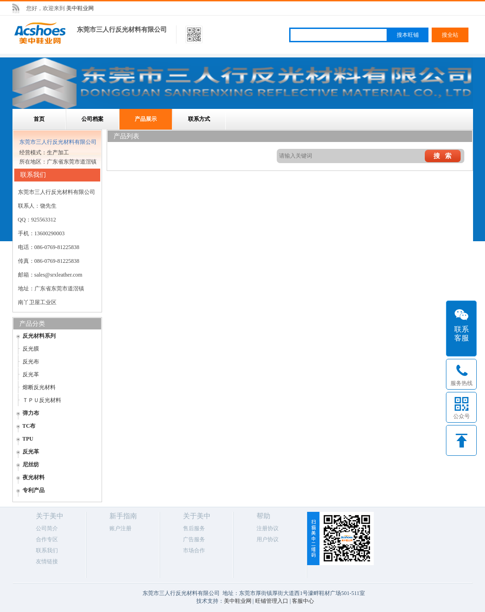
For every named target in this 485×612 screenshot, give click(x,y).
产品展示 (146, 119)
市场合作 (194, 550)
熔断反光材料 (39, 387)
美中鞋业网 (80, 8)
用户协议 (268, 539)
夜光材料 (34, 477)
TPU (28, 439)
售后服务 (194, 528)
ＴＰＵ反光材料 (42, 400)
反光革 (31, 374)
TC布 (29, 426)
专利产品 (34, 490)
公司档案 (92, 119)
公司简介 (47, 528)
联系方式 (199, 119)
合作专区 (47, 539)
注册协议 (268, 528)
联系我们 (47, 550)
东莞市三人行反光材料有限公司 (122, 29)
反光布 (31, 361)
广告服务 (194, 539)
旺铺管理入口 (271, 601)
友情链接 (47, 561)
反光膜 (31, 349)
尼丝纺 (31, 464)
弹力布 (31, 413)
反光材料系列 (39, 336)
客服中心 (303, 601)
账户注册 (120, 528)
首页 (39, 119)
